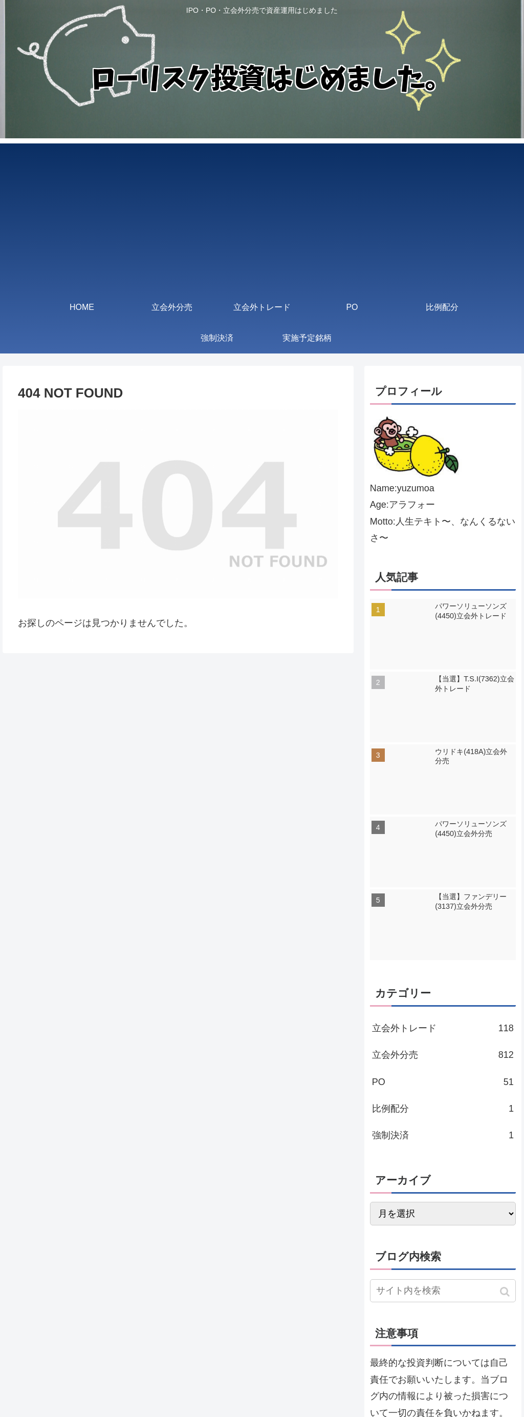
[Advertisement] (262, 215)
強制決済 (443, 1135)
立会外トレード (443, 1028)
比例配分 (443, 1108)
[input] (443, 1290)
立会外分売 (443, 1055)
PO (443, 1082)
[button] (506, 1291)
